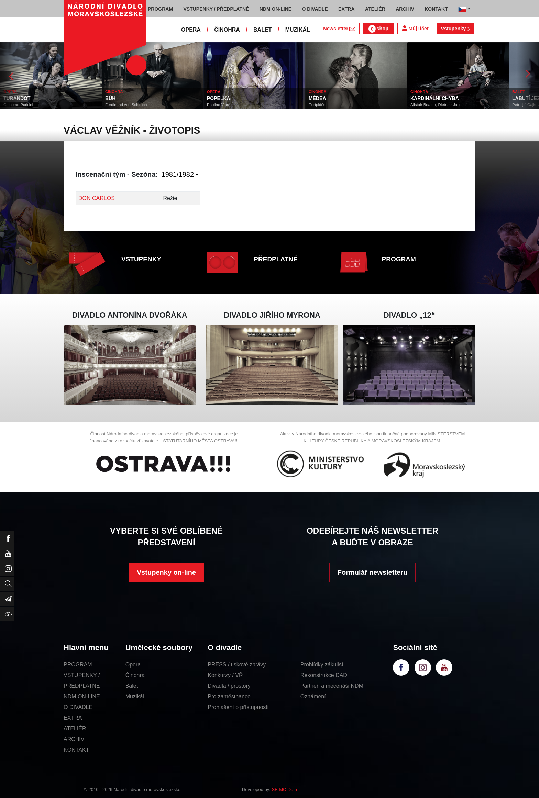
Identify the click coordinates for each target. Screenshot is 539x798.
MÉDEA (317, 98)
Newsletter (339, 28)
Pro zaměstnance (229, 696)
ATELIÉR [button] (375, 9)
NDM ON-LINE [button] (276, 9)
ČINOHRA (227, 30)
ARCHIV (74, 739)
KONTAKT (76, 750)
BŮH (110, 98)
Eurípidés (317, 105)
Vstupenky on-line (166, 572)
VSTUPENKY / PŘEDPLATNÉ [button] (216, 9)
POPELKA (218, 98)
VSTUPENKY (141, 259)
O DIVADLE (78, 707)
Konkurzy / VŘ (225, 675)
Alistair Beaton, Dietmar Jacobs (437, 105)
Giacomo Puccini (18, 105)
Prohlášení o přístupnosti (238, 707)
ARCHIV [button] (405, 9)
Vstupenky (455, 28)
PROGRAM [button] (160, 9)
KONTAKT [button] (436, 9)
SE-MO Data (284, 789)
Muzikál (134, 696)
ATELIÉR (75, 728)
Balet (131, 686)
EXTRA (73, 718)
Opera (133, 665)
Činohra (135, 675)
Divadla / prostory (229, 686)
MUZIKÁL (297, 30)
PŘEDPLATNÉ (275, 259)
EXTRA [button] (346, 9)
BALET (262, 30)
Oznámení (313, 696)
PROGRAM (399, 259)
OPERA (191, 30)
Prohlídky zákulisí (321, 665)
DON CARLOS (96, 198)
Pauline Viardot (220, 105)
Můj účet (415, 28)
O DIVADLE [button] (315, 9)
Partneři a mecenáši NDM (331, 686)
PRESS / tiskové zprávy (237, 665)
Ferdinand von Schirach (126, 105)
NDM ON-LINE (82, 696)
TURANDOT (17, 98)
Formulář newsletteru (372, 572)
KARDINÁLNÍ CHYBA (434, 98)
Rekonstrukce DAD (323, 675)
